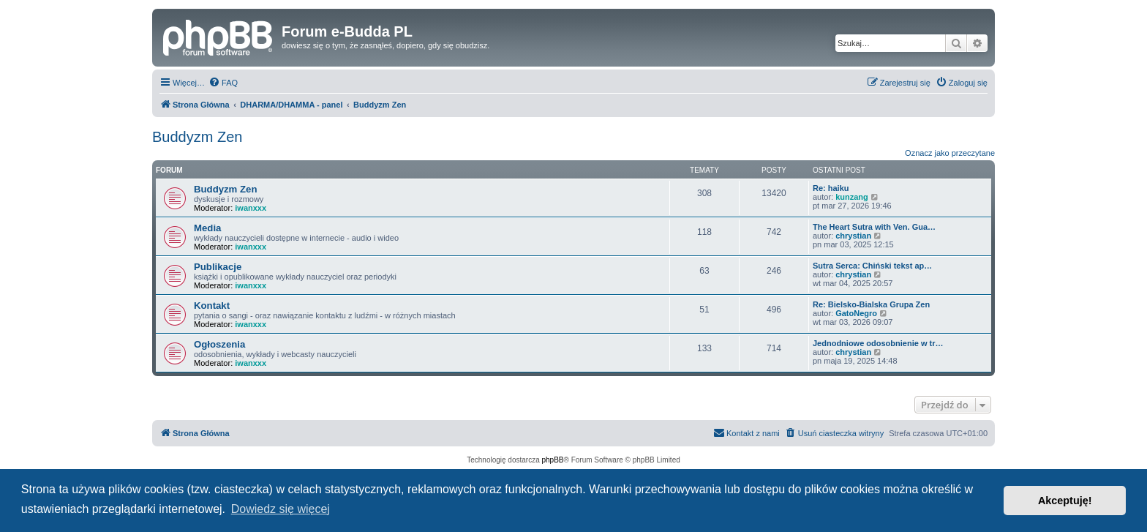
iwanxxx (250, 207)
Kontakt (212, 305)
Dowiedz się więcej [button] (280, 509)
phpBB (553, 460)
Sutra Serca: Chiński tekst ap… (872, 265)
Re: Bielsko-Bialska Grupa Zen (871, 304)
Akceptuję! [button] (1065, 500)
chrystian (853, 235)
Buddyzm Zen (197, 137)
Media (207, 227)
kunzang (851, 196)
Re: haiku (831, 188)
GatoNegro (856, 313)
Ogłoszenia (219, 344)
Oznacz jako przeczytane (950, 153)
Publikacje (217, 266)
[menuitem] (223, 82)
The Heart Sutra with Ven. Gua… (874, 226)
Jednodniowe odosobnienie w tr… (878, 343)
